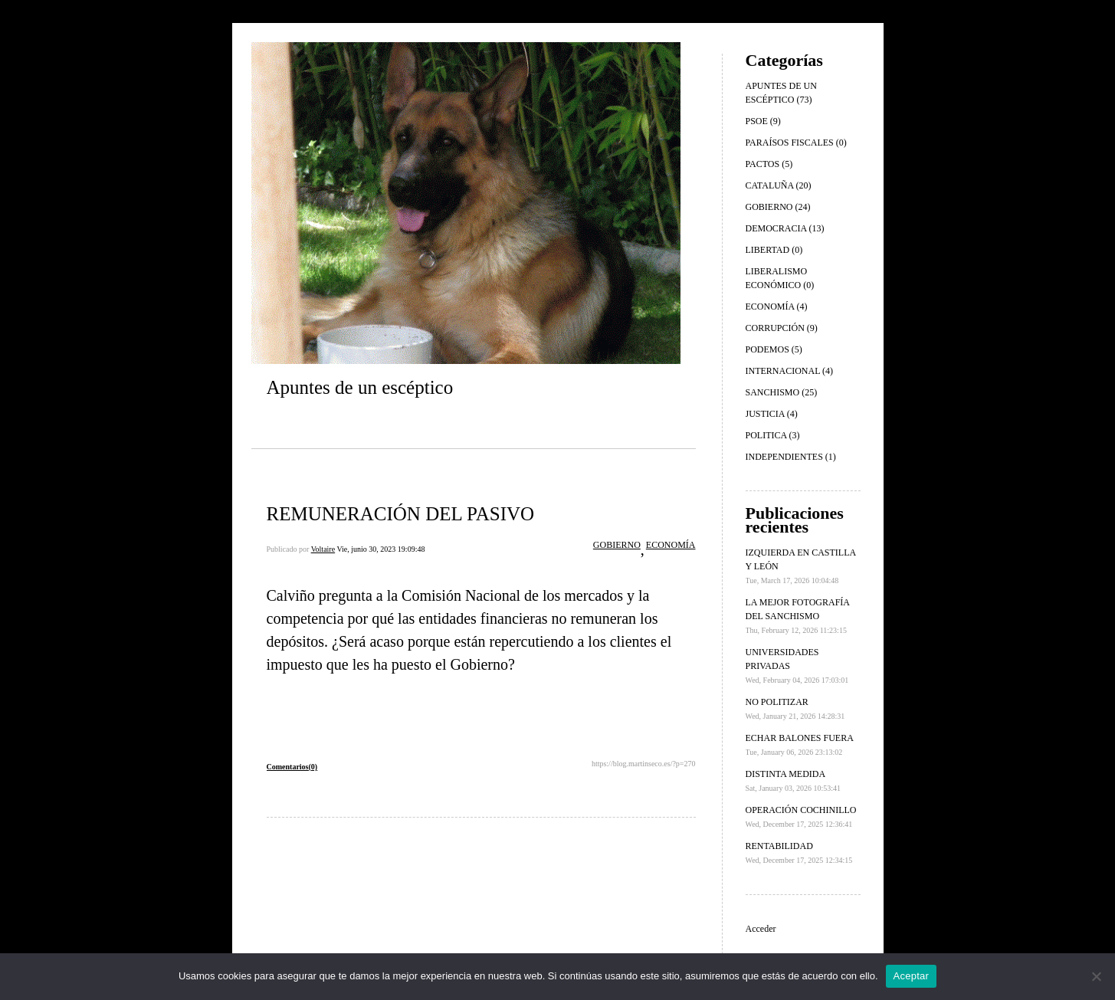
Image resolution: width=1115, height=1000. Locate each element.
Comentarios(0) (292, 766)
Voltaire (323, 549)
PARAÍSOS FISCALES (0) (796, 142)
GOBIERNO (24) (778, 207)
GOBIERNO (617, 544)
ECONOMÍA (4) (777, 306)
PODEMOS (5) (774, 349)
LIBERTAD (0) (774, 249)
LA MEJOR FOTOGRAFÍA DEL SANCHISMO (798, 615)
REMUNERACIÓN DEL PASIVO (401, 513)
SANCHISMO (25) (782, 392)
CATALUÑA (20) (779, 185)
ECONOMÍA (671, 544)
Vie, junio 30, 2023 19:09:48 (380, 549)
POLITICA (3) (773, 435)
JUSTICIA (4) (772, 413)
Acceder (761, 928)
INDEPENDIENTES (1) (791, 456)
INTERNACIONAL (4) (790, 371)
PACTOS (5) (769, 164)
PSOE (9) (763, 121)
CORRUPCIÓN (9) (782, 328)
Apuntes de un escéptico (360, 387)
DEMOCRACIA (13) (785, 228)
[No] (1096, 976)
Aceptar (912, 976)
